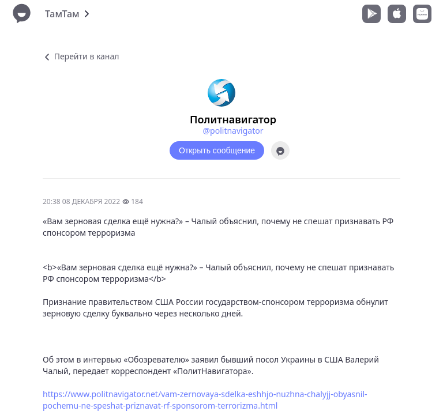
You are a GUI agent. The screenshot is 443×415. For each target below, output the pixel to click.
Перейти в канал (81, 56)
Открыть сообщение (217, 150)
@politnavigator (233, 130)
